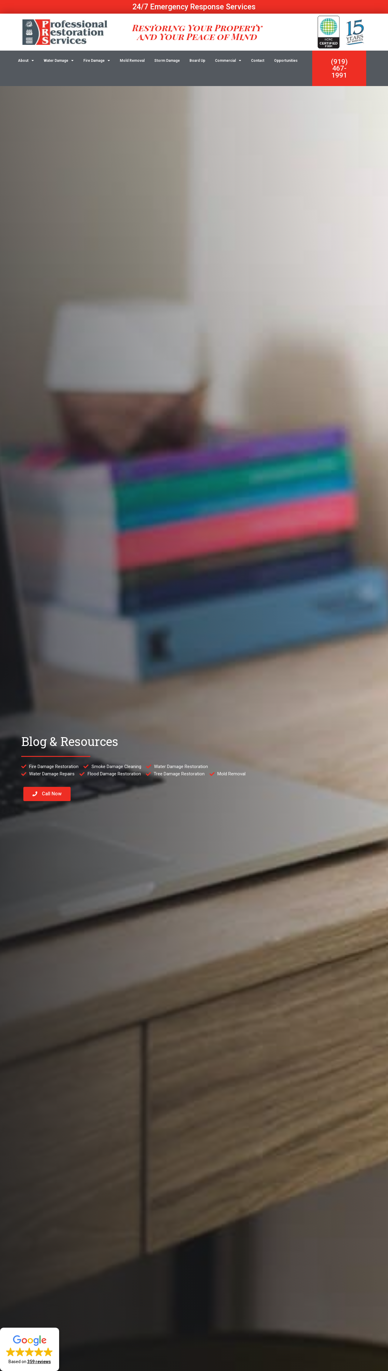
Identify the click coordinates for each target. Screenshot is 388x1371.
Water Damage (59, 60)
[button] (29, 1349)
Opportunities (286, 60)
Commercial (228, 60)
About (26, 60)
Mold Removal (132, 60)
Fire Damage (96, 60)
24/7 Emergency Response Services (194, 6)
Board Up (197, 60)
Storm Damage (167, 60)
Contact (257, 60)
